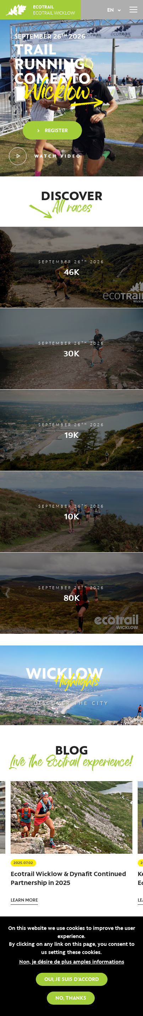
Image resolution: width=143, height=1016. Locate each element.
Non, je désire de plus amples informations (71, 961)
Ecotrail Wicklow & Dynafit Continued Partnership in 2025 (68, 878)
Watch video (45, 156)
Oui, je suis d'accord (71, 978)
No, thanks (70, 997)
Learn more (24, 900)
